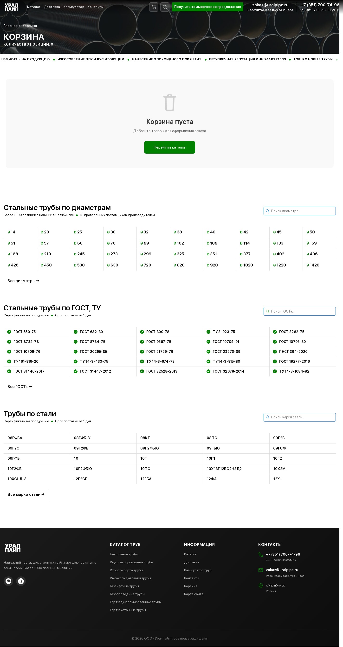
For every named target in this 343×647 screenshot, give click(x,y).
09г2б (279, 438)
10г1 (211, 458)
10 (76, 458)
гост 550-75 (21, 332)
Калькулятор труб (198, 570)
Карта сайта (193, 594)
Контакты (96, 7)
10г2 (277, 458)
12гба (146, 479)
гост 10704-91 (223, 342)
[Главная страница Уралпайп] (12, 7)
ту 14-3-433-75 (91, 361)
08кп (145, 438)
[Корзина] (153, 7)
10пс (145, 469)
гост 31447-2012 (92, 371)
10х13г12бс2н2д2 (224, 469)
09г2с (13, 448)
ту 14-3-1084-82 (291, 371)
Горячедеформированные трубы (135, 602)
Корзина (190, 586)
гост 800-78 (154, 332)
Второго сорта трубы (126, 570)
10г (143, 458)
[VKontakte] (8, 581)
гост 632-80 (88, 332)
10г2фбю (83, 469)
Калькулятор (74, 7)
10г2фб (14, 469)
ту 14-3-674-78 (157, 361)
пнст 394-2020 (290, 352)
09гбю (213, 448)
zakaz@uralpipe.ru (270, 4)
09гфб (13, 458)
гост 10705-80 (289, 342)
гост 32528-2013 (159, 371)
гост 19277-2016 (291, 361)
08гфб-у (82, 438)
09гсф (279, 448)
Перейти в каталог (170, 147)
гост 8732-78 (23, 342)
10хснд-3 (16, 479)
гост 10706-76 (23, 352)
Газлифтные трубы (124, 586)
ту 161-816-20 (23, 361)
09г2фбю (149, 448)
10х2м (279, 469)
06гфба (14, 438)
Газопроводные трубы (127, 594)
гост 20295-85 (90, 352)
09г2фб (81, 448)
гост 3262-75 (288, 332)
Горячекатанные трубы (128, 610)
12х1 (277, 479)
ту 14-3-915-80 (223, 361)
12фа (212, 479)
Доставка (52, 7)
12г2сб (81, 479)
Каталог (34, 7)
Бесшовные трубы (124, 554)
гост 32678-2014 (226, 371)
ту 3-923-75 (221, 332)
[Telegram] (21, 581)
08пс (212, 438)
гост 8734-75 (89, 342)
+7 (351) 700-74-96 (320, 4)
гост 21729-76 (156, 352)
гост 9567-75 (155, 342)
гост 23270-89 (223, 352)
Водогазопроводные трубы (131, 562)
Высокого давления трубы (130, 578)
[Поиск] (164, 7)
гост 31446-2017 (26, 371)
